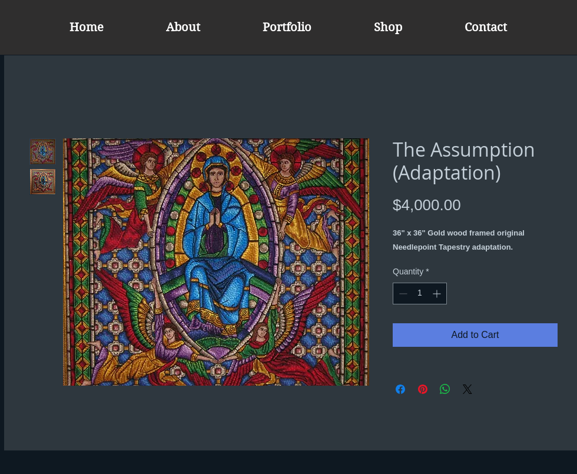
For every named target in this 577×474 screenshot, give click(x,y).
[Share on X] (467, 389)
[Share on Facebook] (400, 389)
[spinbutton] (419, 293)
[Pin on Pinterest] (423, 389)
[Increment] (437, 293)
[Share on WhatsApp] (445, 389)
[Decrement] (401, 293)
